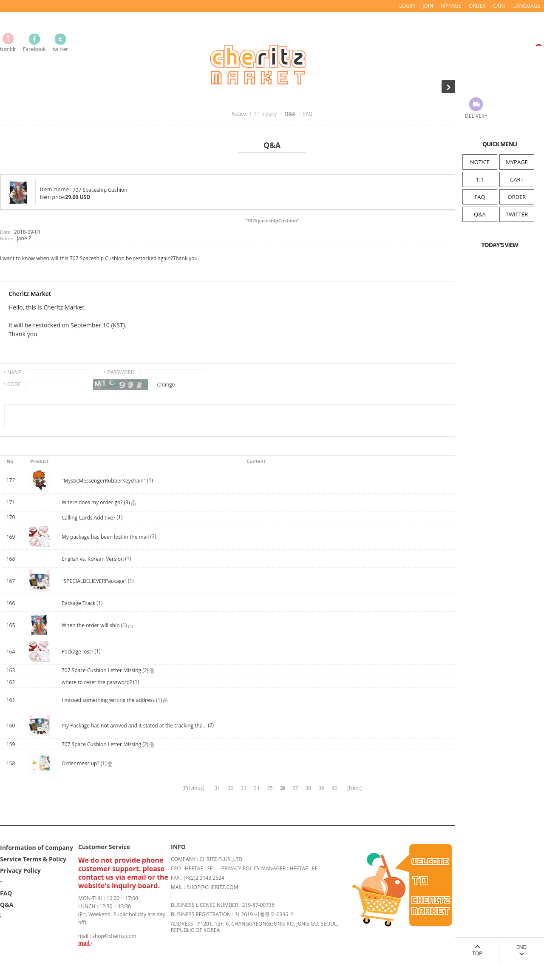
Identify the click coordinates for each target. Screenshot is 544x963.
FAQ (479, 197)
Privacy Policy (20, 870)
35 (270, 788)
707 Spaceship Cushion (100, 189)
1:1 (480, 179)
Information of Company (36, 848)
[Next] (354, 788)
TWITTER (517, 214)
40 (334, 788)
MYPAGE (517, 162)
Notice (239, 113)
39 (321, 788)
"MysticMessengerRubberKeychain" (104, 480)
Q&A (480, 214)
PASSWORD (121, 372)
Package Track (79, 603)
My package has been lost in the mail (105, 536)
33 (243, 788)
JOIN (427, 5)
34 (257, 788)
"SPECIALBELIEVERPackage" (94, 581)
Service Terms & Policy (33, 859)
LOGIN (407, 5)
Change (166, 384)
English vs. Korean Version (93, 558)
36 (282, 788)
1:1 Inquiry (266, 113)
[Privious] (193, 788)
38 (308, 788)
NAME (14, 372)
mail (85, 942)
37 (295, 788)
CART (517, 179)
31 (217, 788)
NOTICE (480, 162)
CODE (14, 384)
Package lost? (78, 651)
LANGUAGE (526, 5)
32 (230, 788)
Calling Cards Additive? (88, 517)
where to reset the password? (97, 682)
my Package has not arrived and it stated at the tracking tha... (134, 725)
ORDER (517, 197)
